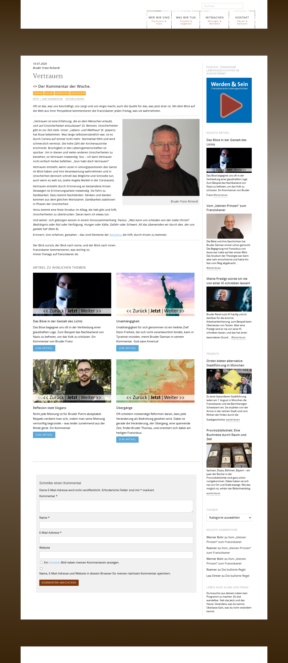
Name (44, 517)
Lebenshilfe (78, 93)
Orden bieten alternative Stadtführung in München (225, 363)
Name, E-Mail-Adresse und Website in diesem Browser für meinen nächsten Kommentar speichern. (105, 573)
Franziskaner (77, 18)
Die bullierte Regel (233, 569)
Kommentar (62, 93)
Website (44, 547)
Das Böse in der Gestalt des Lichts (58, 321)
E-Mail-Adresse (50, 532)
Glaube (49, 93)
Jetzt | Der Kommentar (48, 99)
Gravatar (54, 562)
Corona (38, 93)
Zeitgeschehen (74, 99)
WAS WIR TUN (186, 20)
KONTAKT (242, 20)
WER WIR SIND (159, 20)
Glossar (97, 660)
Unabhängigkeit (127, 321)
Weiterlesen (220, 195)
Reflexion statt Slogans (49, 408)
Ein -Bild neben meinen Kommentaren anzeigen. (81, 562)
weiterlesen (233, 419)
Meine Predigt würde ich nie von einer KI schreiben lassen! (228, 281)
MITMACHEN (215, 20)
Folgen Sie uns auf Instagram (51, 636)
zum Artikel (44, 348)
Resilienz (115, 235)
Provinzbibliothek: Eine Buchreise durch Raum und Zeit (226, 434)
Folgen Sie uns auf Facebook (51, 629)
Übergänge (124, 408)
